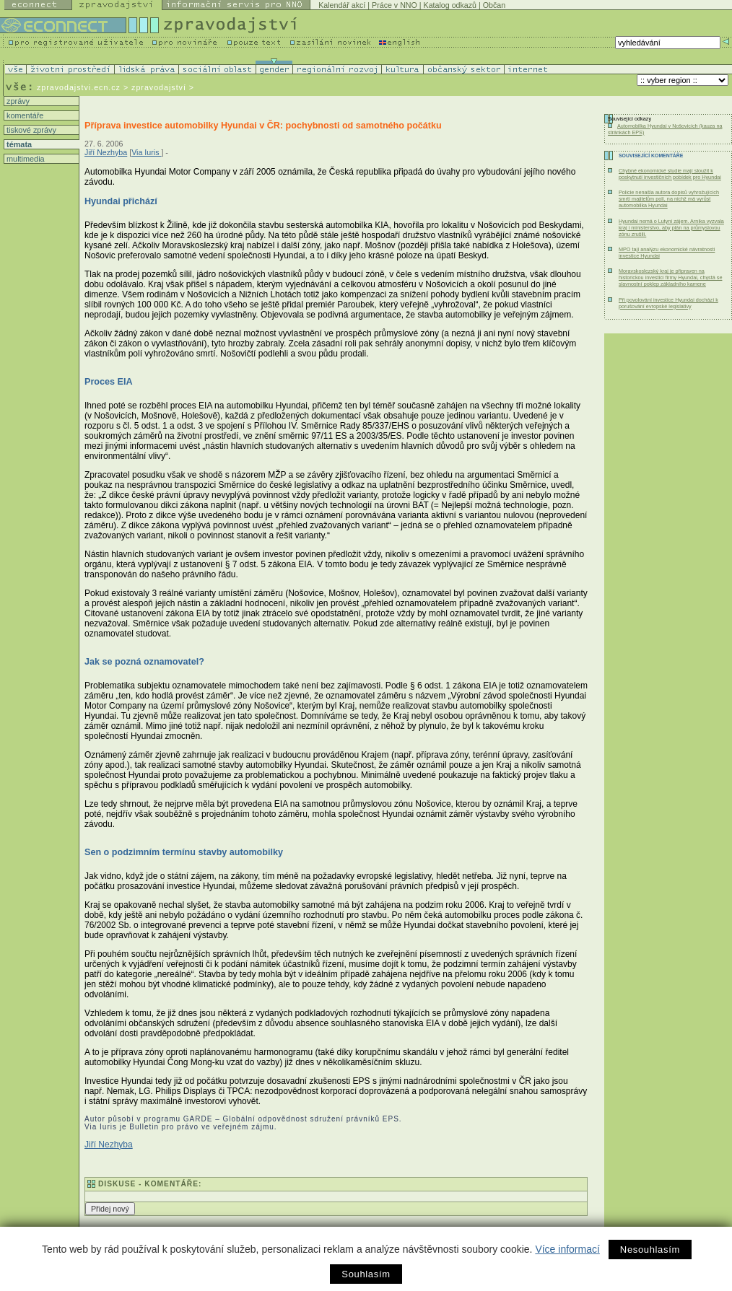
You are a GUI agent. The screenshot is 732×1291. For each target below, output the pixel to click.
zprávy (17, 101)
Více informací (567, 1249)
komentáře (23, 115)
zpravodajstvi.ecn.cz (79, 87)
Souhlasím (365, 1274)
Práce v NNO (394, 5)
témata (18, 144)
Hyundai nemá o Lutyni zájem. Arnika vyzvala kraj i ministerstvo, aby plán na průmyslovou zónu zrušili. (671, 227)
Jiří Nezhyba (105, 152)
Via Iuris (146, 152)
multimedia (24, 158)
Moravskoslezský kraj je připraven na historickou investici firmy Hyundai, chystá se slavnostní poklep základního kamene (670, 277)
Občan (494, 5)
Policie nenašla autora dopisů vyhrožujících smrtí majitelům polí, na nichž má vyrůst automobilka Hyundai (669, 199)
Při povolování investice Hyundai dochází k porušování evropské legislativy (668, 303)
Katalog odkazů (450, 5)
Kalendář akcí (341, 5)
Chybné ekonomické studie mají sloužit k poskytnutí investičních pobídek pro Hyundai (670, 173)
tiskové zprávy (30, 130)
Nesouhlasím (650, 1249)
